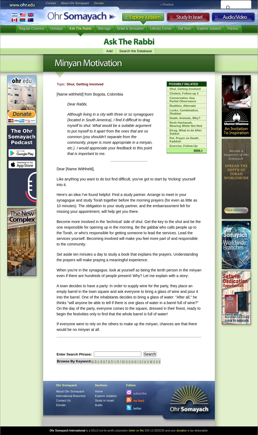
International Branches (22, 17)
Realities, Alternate (182, 105)
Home (99, 391)
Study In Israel (104, 400)
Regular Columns (31, 29)
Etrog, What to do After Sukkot (185, 132)
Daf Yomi (184, 29)
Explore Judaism (143, 18)
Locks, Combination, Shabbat (183, 112)
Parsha (233, 29)
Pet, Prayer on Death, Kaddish (184, 140)
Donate (99, 3)
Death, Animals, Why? (184, 118)
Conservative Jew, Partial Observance (182, 99)
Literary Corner (161, 29)
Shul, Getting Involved (185, 88)
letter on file (136, 430)
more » (198, 150)
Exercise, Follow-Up (183, 145)
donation (181, 430)
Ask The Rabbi (80, 29)
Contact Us (63, 400)
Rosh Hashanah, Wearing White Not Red (185, 124)
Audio (233, 18)
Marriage (104, 29)
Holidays (56, 29)
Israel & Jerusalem (130, 29)
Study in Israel (188, 18)
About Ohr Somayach (75, 3)
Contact (51, 3)
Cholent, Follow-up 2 (183, 93)
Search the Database (135, 51)
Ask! (109, 51)
